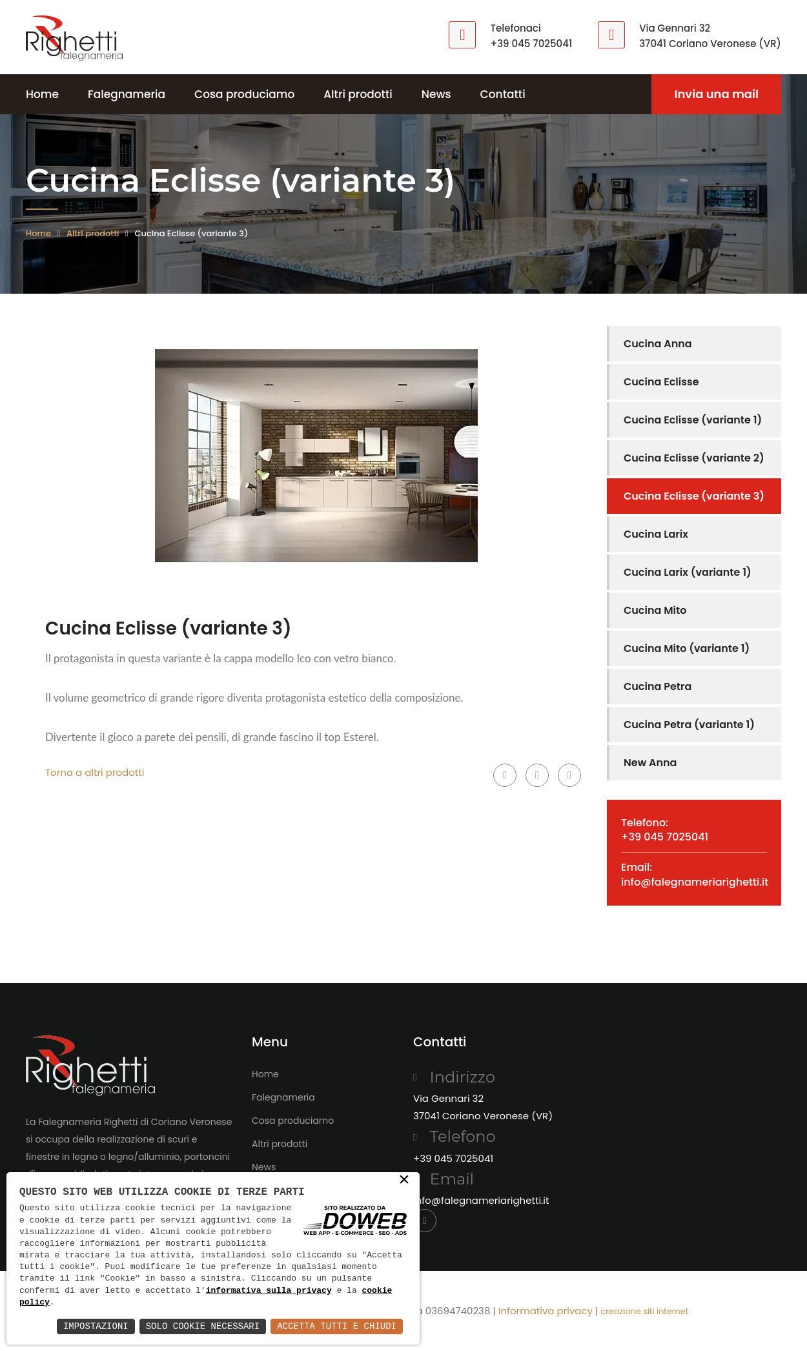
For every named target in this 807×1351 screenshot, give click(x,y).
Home (42, 94)
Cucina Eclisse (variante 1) (693, 419)
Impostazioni (95, 1326)
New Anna (650, 762)
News (436, 94)
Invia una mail (716, 94)
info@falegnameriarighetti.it (694, 882)
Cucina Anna (658, 343)
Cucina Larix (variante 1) (687, 572)
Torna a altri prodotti (94, 772)
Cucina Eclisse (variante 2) (694, 458)
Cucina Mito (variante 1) (687, 648)
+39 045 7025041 (531, 43)
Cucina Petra (657, 686)
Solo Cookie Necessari (203, 1326)
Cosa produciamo (244, 94)
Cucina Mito (655, 610)
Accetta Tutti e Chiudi (336, 1326)
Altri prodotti (358, 94)
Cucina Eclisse (661, 381)
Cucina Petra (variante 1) (689, 724)
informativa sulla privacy (269, 1291)
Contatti (503, 94)
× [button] (404, 1181)
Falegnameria (126, 94)
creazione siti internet (644, 1311)
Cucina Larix (656, 534)
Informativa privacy (545, 1310)
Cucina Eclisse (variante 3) (694, 496)
